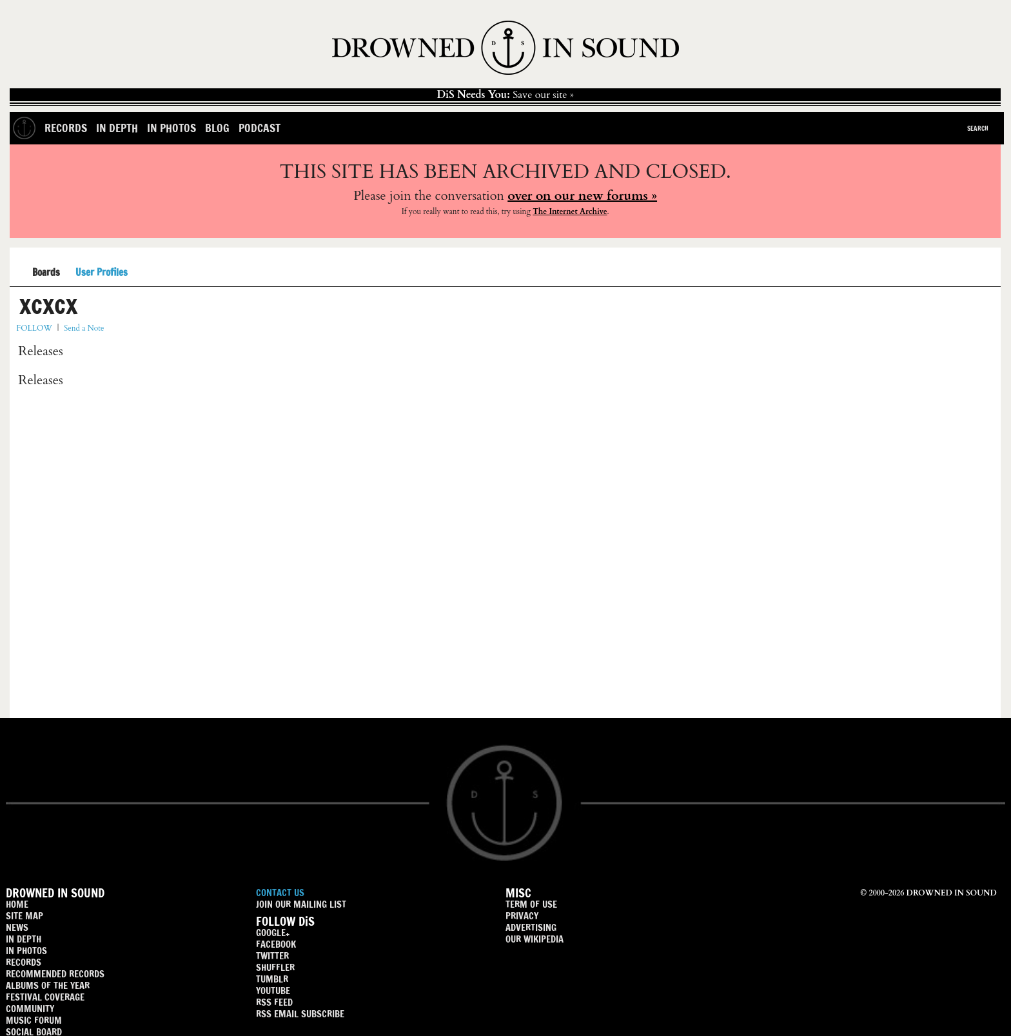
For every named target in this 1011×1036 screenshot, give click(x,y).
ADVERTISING (530, 927)
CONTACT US (280, 892)
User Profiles (101, 273)
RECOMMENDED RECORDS (55, 974)
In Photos (171, 128)
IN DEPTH (23, 939)
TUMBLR (272, 979)
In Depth (117, 128)
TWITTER (272, 956)
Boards (46, 273)
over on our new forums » (582, 195)
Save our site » (505, 94)
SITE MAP (24, 916)
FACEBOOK (276, 944)
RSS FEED (274, 1002)
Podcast (259, 128)
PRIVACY (521, 916)
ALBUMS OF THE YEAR (48, 985)
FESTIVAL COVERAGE (45, 997)
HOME (17, 904)
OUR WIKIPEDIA (534, 939)
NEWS (17, 927)
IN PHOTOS (26, 950)
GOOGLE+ (273, 932)
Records (65, 128)
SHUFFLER (275, 967)
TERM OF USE (531, 904)
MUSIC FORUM (34, 1020)
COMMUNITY (30, 1008)
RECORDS (23, 962)
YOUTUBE (273, 990)
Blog (217, 128)
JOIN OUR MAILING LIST (301, 904)
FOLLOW (34, 328)
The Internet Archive (570, 211)
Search (977, 128)
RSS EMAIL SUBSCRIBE (300, 1014)
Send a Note (84, 328)
